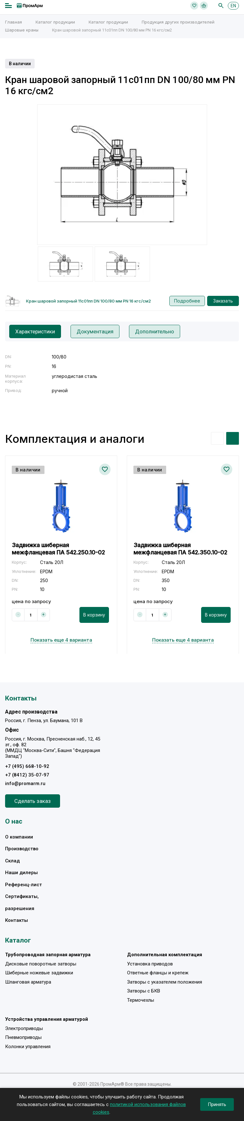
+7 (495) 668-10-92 (27, 766)
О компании (19, 837)
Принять (217, 1104)
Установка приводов (150, 964)
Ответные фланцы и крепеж (157, 973)
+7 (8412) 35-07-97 (27, 775)
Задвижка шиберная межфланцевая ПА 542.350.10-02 (180, 548)
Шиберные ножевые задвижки (39, 973)
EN (233, 5)
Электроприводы (24, 1028)
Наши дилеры (21, 872)
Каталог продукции (55, 21)
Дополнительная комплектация (164, 954)
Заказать (223, 300)
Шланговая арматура (28, 982)
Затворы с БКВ (143, 991)
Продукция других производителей (178, 21)
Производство (21, 849)
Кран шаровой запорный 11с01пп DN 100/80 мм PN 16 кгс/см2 (88, 300)
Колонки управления (28, 1046)
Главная (13, 21)
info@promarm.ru (25, 783)
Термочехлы (140, 1000)
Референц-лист (23, 885)
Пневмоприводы (23, 1037)
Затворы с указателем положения (164, 982)
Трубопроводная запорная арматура (48, 954)
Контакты (16, 920)
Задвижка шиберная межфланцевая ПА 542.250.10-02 (58, 548)
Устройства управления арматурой (46, 1019)
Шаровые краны (21, 29)
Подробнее (187, 300)
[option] (122, 175)
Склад (12, 861)
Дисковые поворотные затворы (40, 964)
